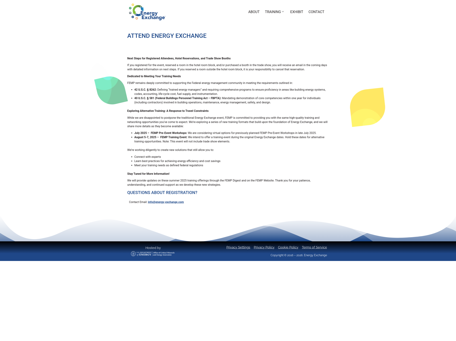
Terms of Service (314, 247)
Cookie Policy (288, 247)
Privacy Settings (238, 247)
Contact (316, 12)
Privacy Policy (264, 247)
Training (274, 12)
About (254, 12)
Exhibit (296, 12)
